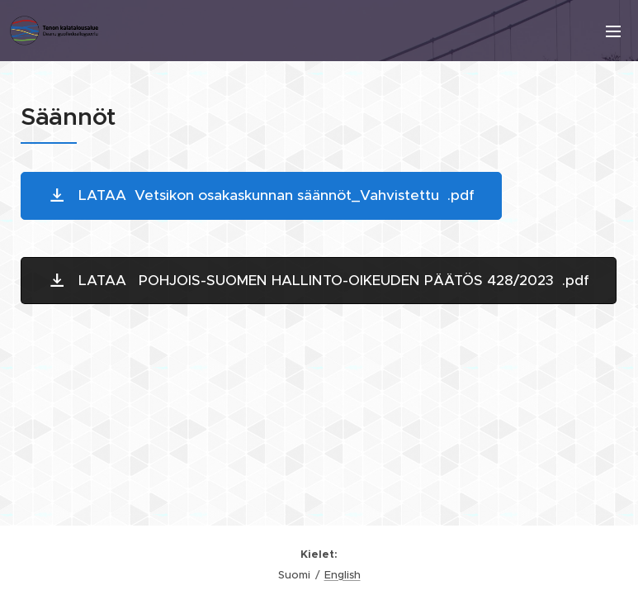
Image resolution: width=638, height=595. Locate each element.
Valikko (613, 31)
